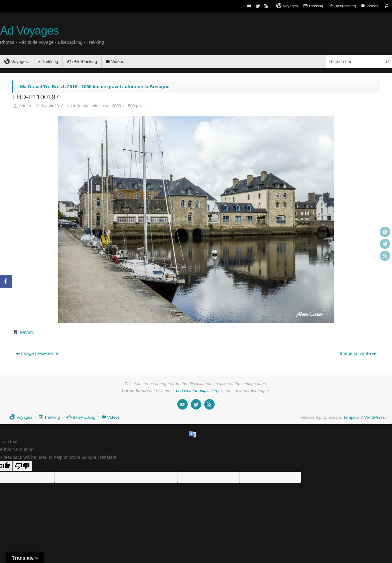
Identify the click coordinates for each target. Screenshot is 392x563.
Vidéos (369, 6)
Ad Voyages (29, 31)
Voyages (287, 6)
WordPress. (375, 417)
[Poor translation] (22, 466)
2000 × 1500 (123, 106)
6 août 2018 (52, 106)
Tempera (351, 417)
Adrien (25, 106)
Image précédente (37, 353)
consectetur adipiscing (196, 390)
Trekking (313, 6)
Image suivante (358, 353)
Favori (26, 332)
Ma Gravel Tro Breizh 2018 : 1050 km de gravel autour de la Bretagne (92, 86)
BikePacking (342, 6)
